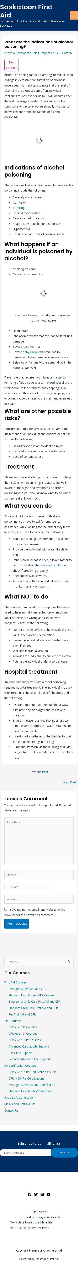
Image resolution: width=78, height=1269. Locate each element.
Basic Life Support (20, 1053)
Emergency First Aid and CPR (27, 989)
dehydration (31, 352)
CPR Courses (12, 1021)
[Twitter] (36, 1194)
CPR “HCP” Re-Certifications (26, 1078)
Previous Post (39, 772)
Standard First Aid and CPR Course (31, 995)
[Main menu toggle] (74, 15)
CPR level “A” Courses (23, 1027)
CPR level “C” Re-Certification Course (33, 1072)
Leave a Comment (16, 53)
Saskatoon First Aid (26, 11)
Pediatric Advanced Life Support (29, 1059)
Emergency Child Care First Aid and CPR (35, 1001)
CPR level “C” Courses (23, 1033)
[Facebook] (30, 1194)
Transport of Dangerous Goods (39, 1217)
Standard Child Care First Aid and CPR (33, 1008)
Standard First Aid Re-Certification (30, 1091)
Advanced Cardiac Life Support (29, 1046)
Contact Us (11, 1110)
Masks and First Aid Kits (19, 1104)
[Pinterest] (42, 1194)
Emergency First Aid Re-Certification (32, 1085)
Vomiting (19, 208)
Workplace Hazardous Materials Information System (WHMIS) (31, 1224)
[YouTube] (48, 1194)
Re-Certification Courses (20, 1065)
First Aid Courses (15, 982)
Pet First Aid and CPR (22, 1014)
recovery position (51, 565)
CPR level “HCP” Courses (25, 1040)
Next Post (69, 782)
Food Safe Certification (19, 1098)
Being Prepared (42, 53)
